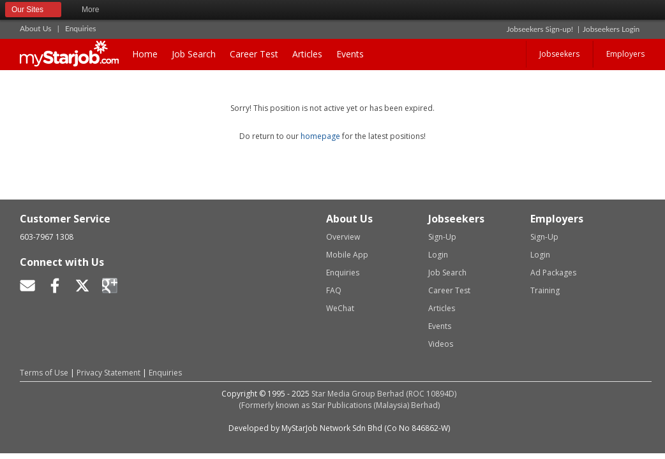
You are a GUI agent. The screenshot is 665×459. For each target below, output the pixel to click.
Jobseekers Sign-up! (540, 29)
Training (545, 290)
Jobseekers (559, 53)
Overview (343, 236)
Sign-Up (442, 236)
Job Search (194, 54)
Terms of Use (44, 372)
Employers (625, 53)
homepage (320, 136)
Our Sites (33, 10)
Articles (307, 54)
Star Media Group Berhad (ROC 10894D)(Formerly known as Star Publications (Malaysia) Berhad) (348, 399)
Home (145, 54)
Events (350, 54)
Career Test (254, 54)
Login (438, 254)
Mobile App (347, 254)
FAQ (333, 290)
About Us (35, 28)
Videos (440, 344)
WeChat (340, 308)
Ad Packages (553, 272)
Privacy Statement (108, 372)
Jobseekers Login (611, 29)
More (96, 10)
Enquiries (80, 28)
